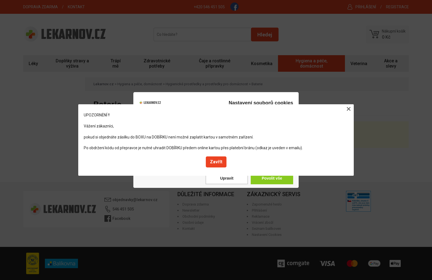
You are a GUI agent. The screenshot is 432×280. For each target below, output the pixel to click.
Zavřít (216, 161)
